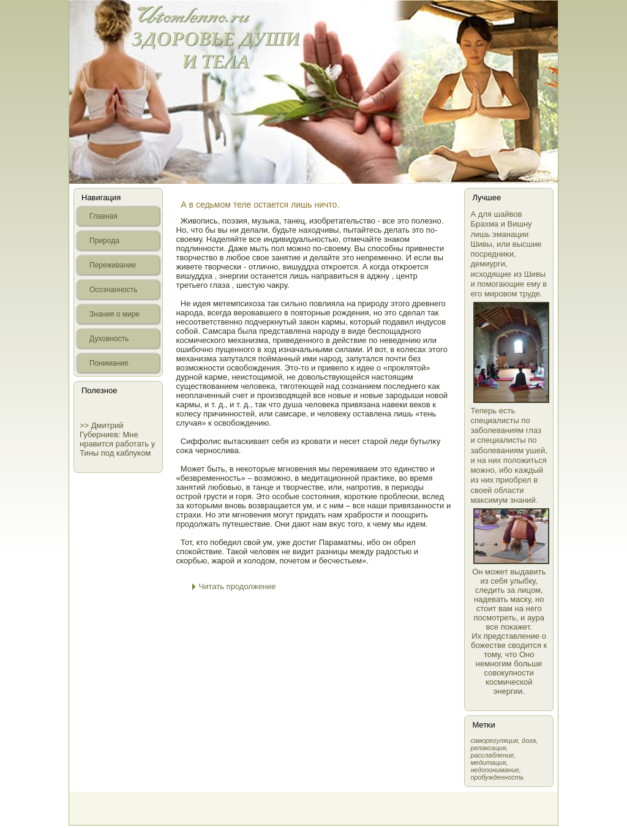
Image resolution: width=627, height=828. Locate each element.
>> (85, 425)
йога (529, 740)
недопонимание (494, 769)
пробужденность (497, 777)
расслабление (492, 755)
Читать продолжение (237, 586)
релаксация (488, 747)
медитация (488, 762)
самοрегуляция (493, 740)
